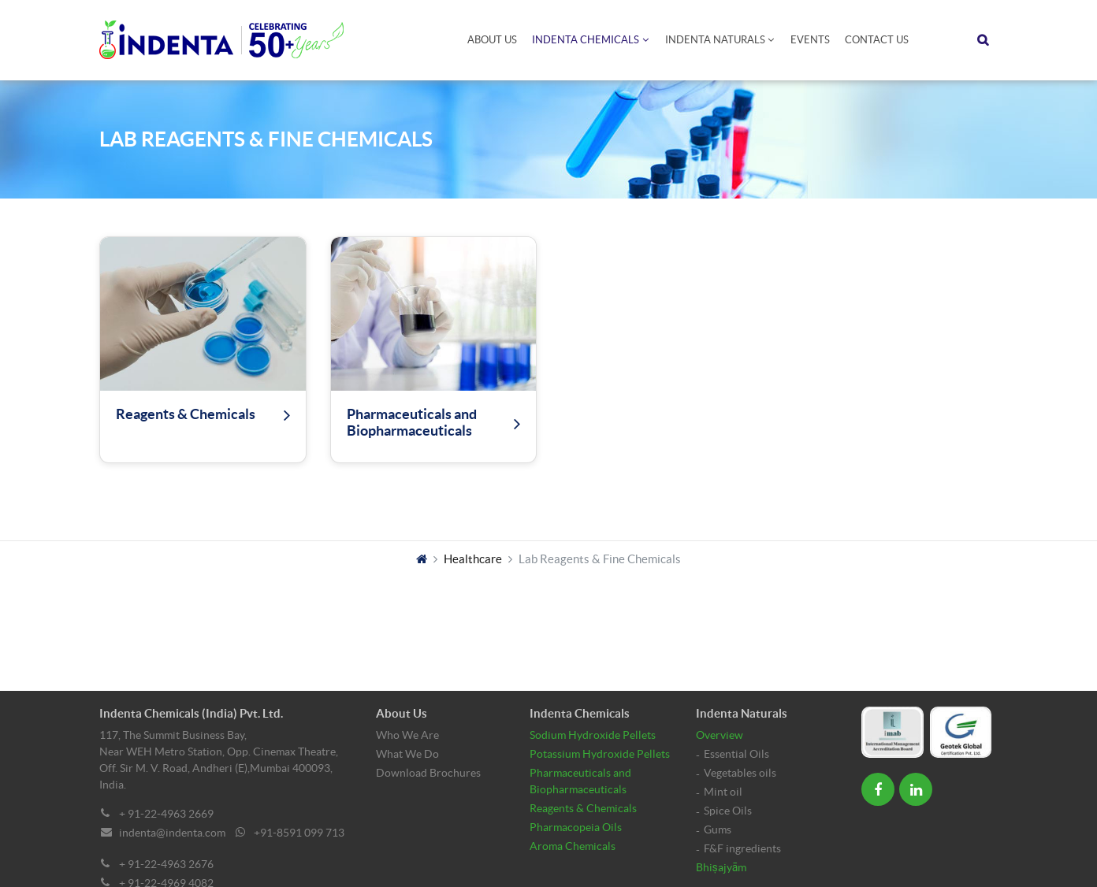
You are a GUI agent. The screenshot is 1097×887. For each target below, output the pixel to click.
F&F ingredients (742, 848)
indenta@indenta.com (172, 832)
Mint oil (723, 791)
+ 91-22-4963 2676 (166, 864)
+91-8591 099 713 (299, 832)
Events (810, 40)
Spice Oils (728, 810)
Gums (717, 829)
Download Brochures (428, 772)
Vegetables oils (740, 772)
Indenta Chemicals (585, 40)
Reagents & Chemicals (583, 808)
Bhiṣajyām (721, 867)
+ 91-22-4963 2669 (166, 813)
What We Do (407, 754)
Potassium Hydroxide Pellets (600, 754)
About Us (492, 40)
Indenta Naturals (715, 40)
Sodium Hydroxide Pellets (593, 735)
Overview (719, 735)
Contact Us (877, 40)
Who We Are (407, 735)
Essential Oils (736, 754)
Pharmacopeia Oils (576, 827)
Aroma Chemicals (572, 846)
